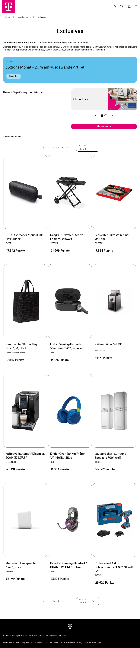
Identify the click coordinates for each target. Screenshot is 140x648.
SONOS (9, 571)
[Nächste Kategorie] (112, 115)
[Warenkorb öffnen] (121, 6)
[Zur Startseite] (8, 6)
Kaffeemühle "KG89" (108, 344)
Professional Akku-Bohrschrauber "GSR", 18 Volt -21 (114, 567)
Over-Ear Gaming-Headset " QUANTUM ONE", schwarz (68, 565)
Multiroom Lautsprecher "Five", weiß (21, 565)
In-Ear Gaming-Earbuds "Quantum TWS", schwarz (66, 346)
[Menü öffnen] (136, 6)
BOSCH (98, 575)
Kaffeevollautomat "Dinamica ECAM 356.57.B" (25, 455)
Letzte (68, 147)
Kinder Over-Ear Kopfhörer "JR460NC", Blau (67, 455)
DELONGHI (100, 350)
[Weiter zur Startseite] (70, 626)
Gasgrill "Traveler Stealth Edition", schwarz (66, 237)
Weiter (62, 147)
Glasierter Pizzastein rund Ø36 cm (112, 237)
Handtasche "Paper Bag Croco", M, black (21, 346)
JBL (52, 352)
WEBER (54, 243)
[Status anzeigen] (129, 6)
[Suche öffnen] (114, 6)
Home (7, 17)
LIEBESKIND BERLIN (15, 352)
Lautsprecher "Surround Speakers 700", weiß (110, 455)
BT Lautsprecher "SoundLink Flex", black (24, 237)
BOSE (8, 243)
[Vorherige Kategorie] (95, 115)
